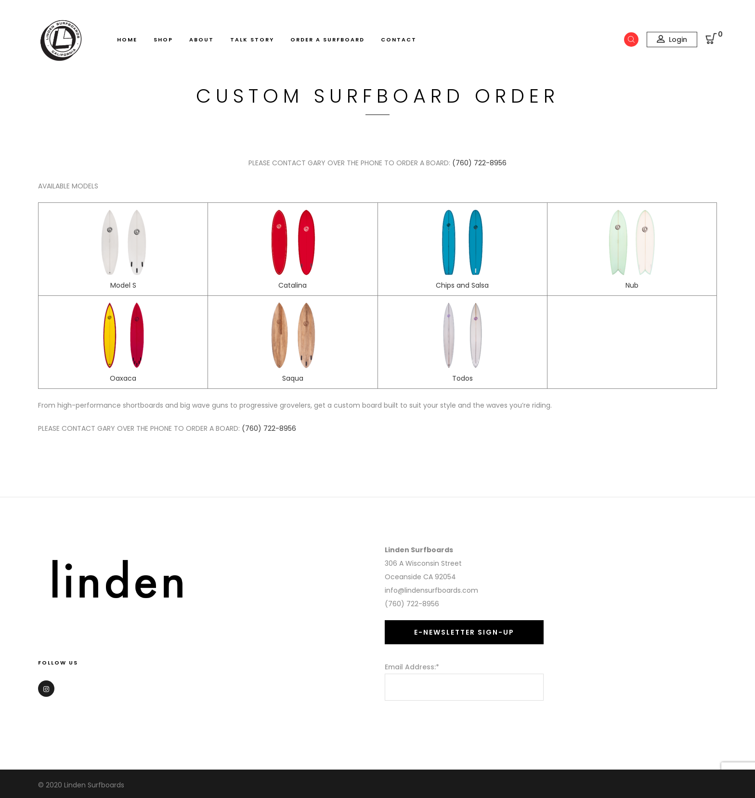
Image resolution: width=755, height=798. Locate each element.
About (201, 39)
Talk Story (252, 39)
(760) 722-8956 (479, 163)
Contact (399, 39)
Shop (163, 39)
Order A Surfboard (327, 39)
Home (127, 39)
